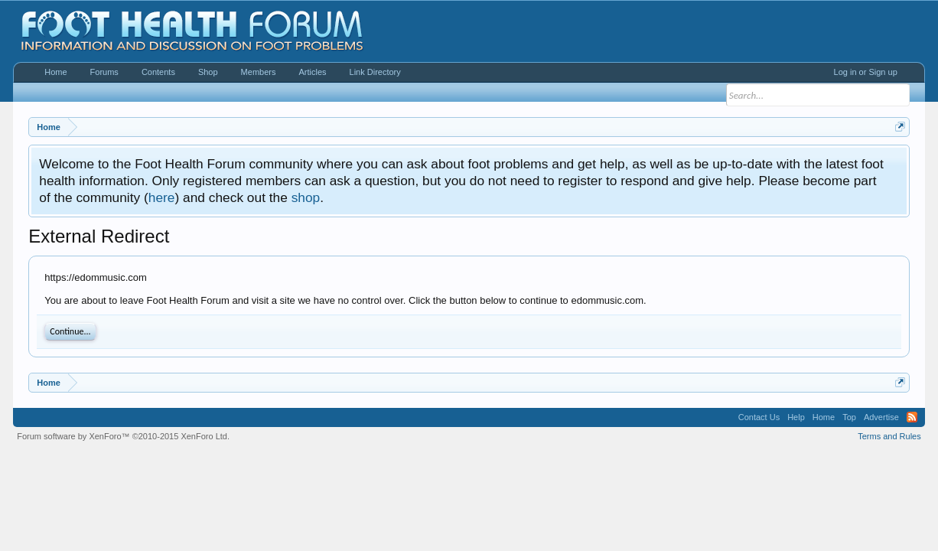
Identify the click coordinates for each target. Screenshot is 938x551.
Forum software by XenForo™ (123, 436)
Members (258, 72)
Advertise (881, 417)
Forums (104, 72)
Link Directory (375, 72)
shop (306, 197)
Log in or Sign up (865, 72)
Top (849, 417)
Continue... (70, 331)
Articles (312, 72)
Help (796, 417)
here (161, 197)
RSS (912, 417)
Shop (208, 72)
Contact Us (759, 417)
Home (55, 72)
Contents (158, 72)
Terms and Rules (889, 436)
